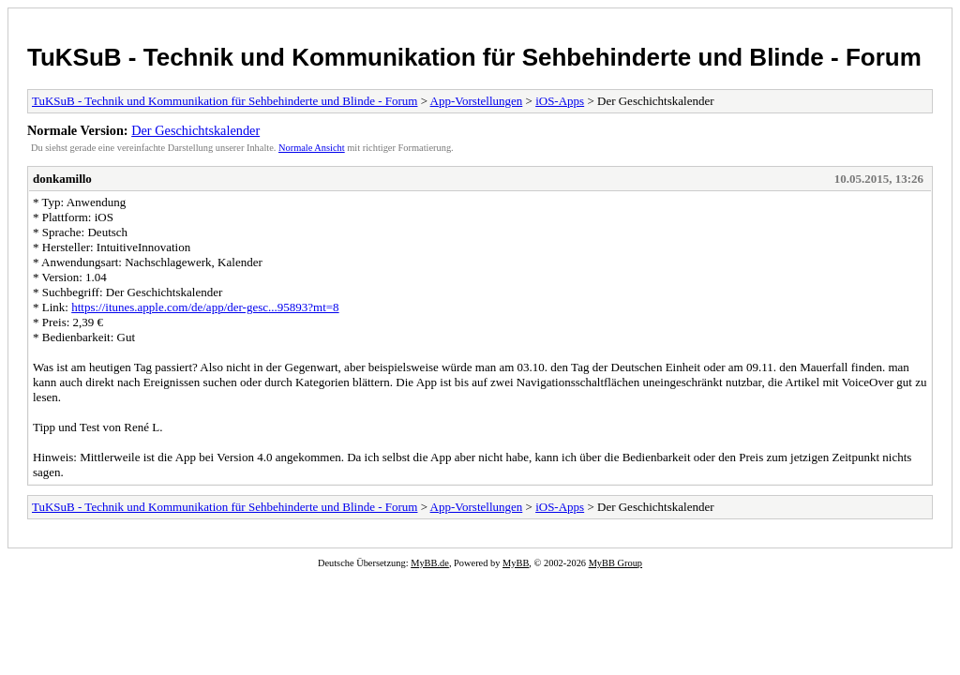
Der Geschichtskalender (195, 130)
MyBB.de (430, 563)
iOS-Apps (559, 101)
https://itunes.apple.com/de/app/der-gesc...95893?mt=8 (204, 307)
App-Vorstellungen (476, 101)
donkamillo (62, 179)
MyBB (515, 563)
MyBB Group (615, 563)
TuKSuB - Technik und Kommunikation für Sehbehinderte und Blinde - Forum (474, 57)
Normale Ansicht (311, 147)
